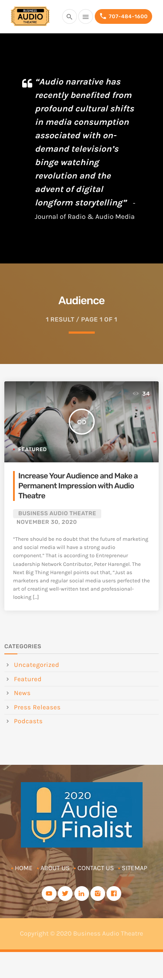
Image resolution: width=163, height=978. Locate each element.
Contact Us (95, 868)
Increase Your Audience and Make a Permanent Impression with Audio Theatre (78, 485)
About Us (55, 868)
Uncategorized (36, 665)
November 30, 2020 (47, 522)
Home (24, 868)
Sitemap (134, 868)
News (22, 693)
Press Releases (37, 707)
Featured (32, 449)
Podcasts (28, 721)
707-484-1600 (123, 16)
